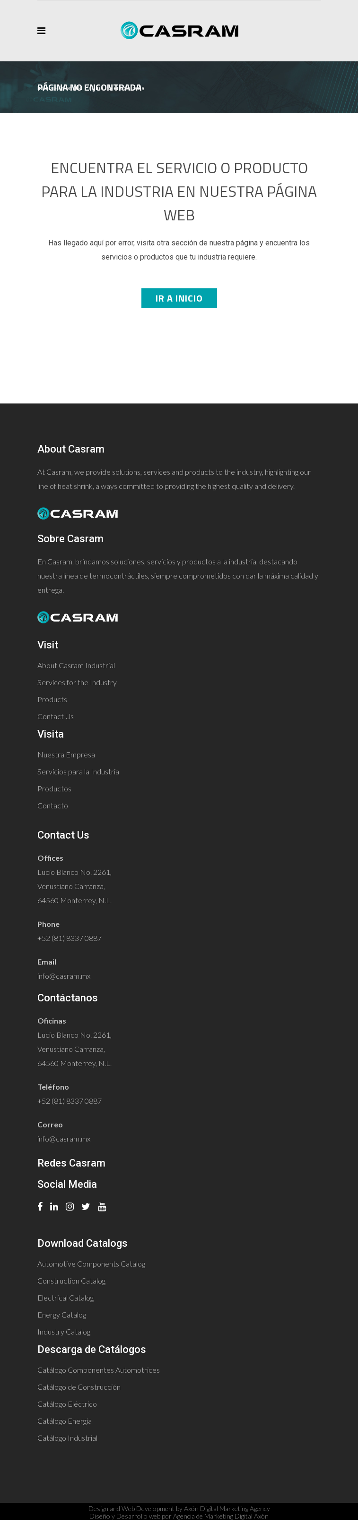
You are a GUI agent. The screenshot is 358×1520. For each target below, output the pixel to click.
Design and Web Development (131, 1508)
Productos (54, 788)
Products (52, 699)
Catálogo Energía (64, 1420)
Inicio (44, 88)
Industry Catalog (63, 1331)
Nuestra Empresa (66, 754)
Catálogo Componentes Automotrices (98, 1369)
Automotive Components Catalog (91, 1263)
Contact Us (55, 716)
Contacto (52, 805)
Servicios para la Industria (78, 771)
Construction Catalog (71, 1280)
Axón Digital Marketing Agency (227, 1508)
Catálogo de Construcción (79, 1386)
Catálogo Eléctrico (67, 1403)
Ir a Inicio (179, 298)
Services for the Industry (77, 682)
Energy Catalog (61, 1314)
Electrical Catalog (65, 1297)
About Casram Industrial (76, 665)
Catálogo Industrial (67, 1437)
